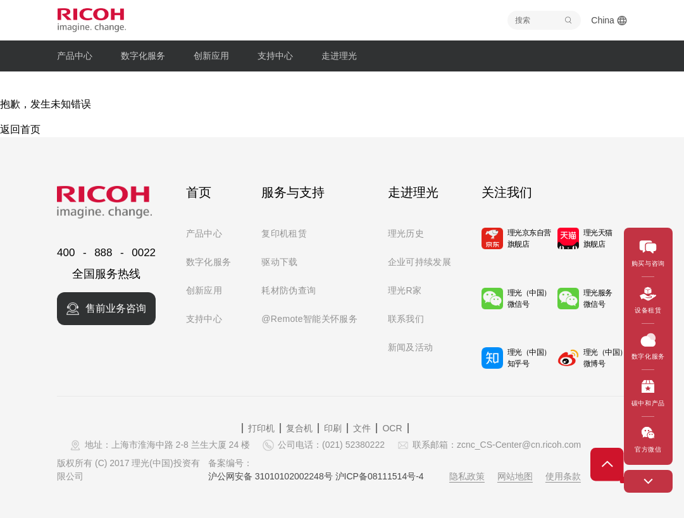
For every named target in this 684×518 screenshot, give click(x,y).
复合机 (299, 428)
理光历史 (406, 233)
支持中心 (204, 319)
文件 (362, 428)
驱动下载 (279, 262)
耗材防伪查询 (288, 290)
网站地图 (515, 476)
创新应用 (204, 290)
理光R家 (405, 290)
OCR (392, 428)
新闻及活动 (410, 347)
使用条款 (563, 476)
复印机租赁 (284, 233)
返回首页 (20, 129)
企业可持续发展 (419, 262)
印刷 (333, 428)
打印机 (261, 428)
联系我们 (406, 319)
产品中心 (204, 233)
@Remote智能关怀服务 (309, 319)
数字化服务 (209, 262)
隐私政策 (467, 476)
